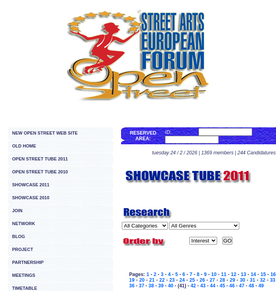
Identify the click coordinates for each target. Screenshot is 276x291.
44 (212, 286)
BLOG (18, 236)
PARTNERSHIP (28, 262)
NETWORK (23, 223)
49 (260, 286)
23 (172, 280)
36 (131, 286)
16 (273, 274)
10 (213, 274)
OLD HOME (24, 145)
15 (263, 274)
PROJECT (22, 249)
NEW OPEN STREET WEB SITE (45, 133)
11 (223, 274)
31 (252, 280)
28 (222, 280)
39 (160, 286)
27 (212, 280)
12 (233, 274)
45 (222, 286)
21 (152, 280)
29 (232, 280)
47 (241, 286)
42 (193, 286)
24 (182, 280)
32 (262, 280)
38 (151, 286)
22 (162, 280)
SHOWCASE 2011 (30, 184)
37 (141, 286)
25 (192, 280)
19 (131, 280)
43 (202, 286)
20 (141, 280)
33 (272, 280)
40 (170, 286)
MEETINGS (23, 275)
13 (243, 274)
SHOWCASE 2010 (30, 197)
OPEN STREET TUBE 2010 (40, 171)
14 (253, 274)
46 (231, 286)
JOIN (17, 210)
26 (202, 280)
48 (251, 286)
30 (242, 280)
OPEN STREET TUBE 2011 (40, 158)
